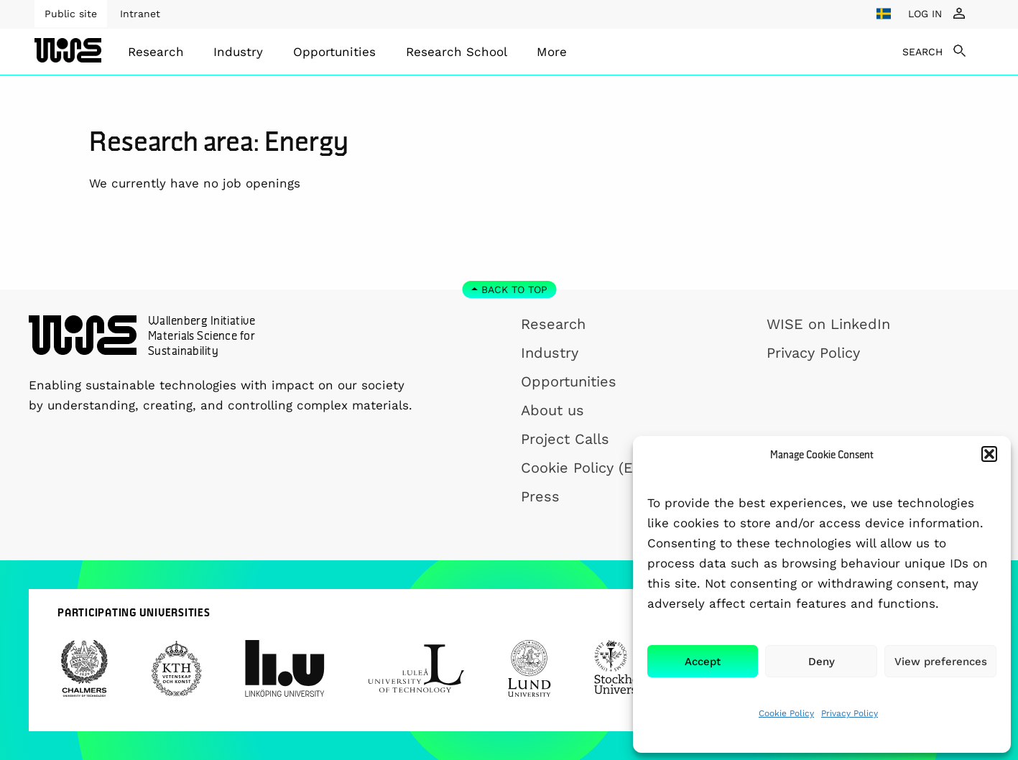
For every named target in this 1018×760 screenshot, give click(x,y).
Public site (71, 13)
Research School (456, 52)
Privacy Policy (849, 713)
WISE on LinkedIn (828, 324)
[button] (989, 454)
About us (552, 410)
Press (540, 496)
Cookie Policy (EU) (584, 467)
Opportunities (334, 52)
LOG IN (925, 13)
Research (156, 52)
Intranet (140, 13)
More (552, 52)
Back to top (514, 289)
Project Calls (565, 439)
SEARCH (922, 51)
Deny (821, 661)
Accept (703, 661)
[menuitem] (156, 52)
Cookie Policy (786, 713)
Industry (238, 52)
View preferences (940, 661)
